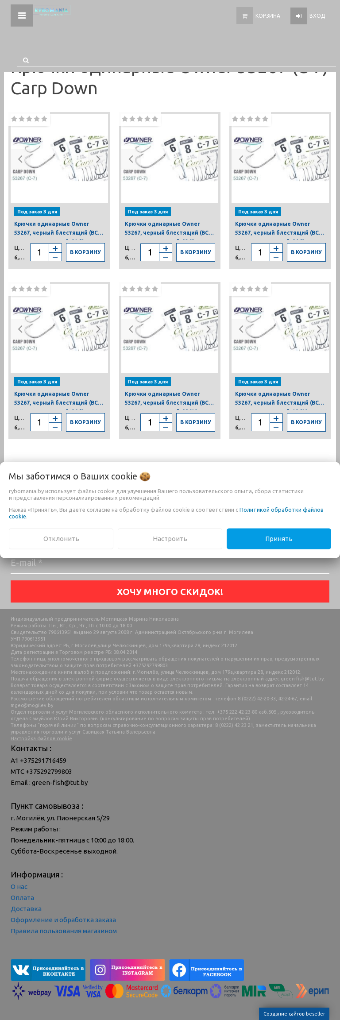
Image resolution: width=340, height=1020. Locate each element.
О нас (19, 886)
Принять (279, 538)
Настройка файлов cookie (41, 738)
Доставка (26, 908)
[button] (21, 159)
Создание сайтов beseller (294, 1013)
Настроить (170, 538)
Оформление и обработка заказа (63, 919)
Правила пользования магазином (64, 931)
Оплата (22, 897)
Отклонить (61, 538)
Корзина (267, 16)
